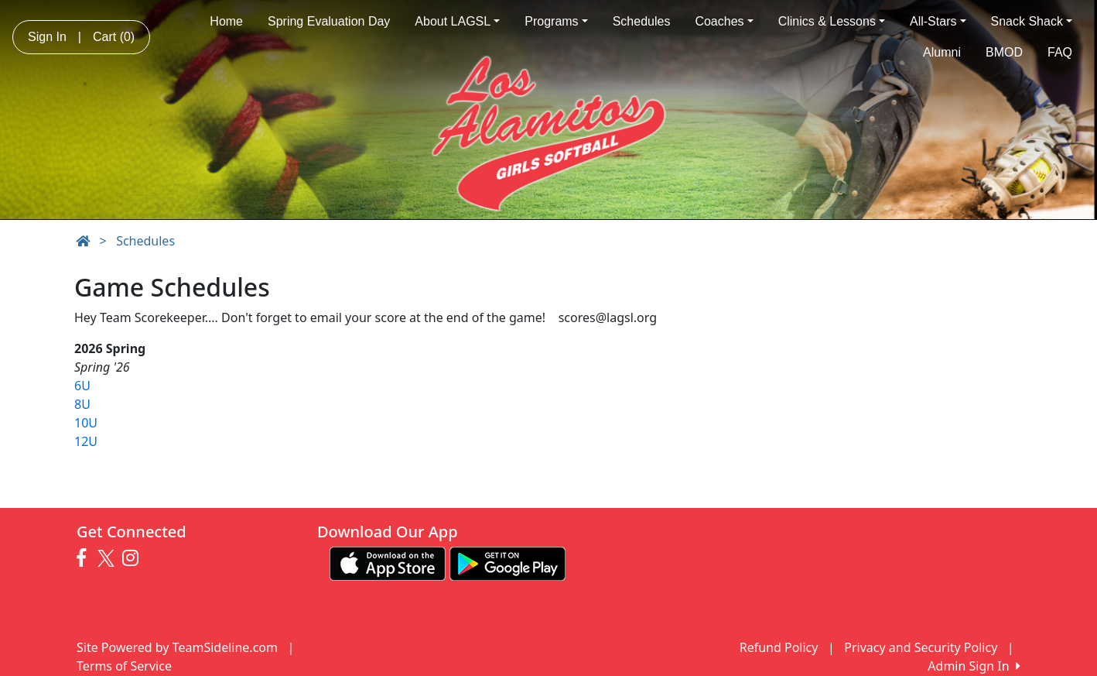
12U (85, 441)
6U (82, 385)
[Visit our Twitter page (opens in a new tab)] (108, 558)
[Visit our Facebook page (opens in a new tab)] (85, 558)
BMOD (1004, 52)
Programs (556, 21)
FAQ (1059, 52)
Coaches (724, 21)
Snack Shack (1031, 21)
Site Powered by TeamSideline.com (177, 647)
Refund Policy (779, 647)
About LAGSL (457, 21)
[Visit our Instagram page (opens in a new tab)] (134, 558)
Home (226, 21)
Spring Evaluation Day (329, 21)
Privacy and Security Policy (920, 647)
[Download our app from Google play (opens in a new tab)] (507, 562)
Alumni (942, 52)
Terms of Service (124, 665)
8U (82, 404)
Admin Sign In (974, 665)
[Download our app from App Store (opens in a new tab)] (388, 562)
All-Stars (938, 21)
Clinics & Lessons (831, 21)
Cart (114, 36)
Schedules (642, 21)
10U (85, 422)
